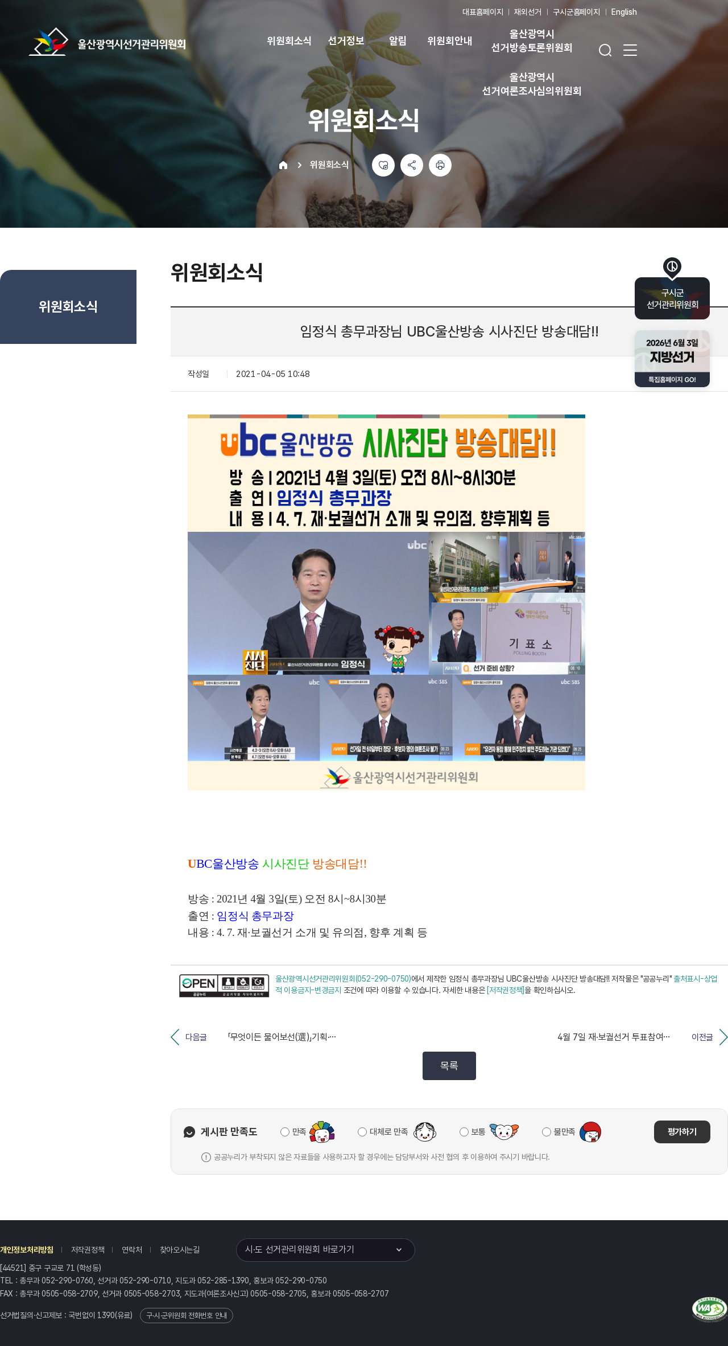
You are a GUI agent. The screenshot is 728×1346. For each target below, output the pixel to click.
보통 (478, 1132)
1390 (106, 1315)
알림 (398, 41)
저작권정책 (88, 1249)
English (624, 12)
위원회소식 (289, 41)
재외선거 (527, 12)
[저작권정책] (505, 990)
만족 (299, 1132)
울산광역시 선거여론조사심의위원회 (531, 84)
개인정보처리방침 (26, 1249)
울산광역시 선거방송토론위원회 (531, 41)
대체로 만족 (389, 1132)
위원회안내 (449, 41)
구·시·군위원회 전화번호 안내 (186, 1315)
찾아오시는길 (180, 1249)
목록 (449, 1066)
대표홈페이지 (482, 12)
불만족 (565, 1132)
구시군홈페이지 (576, 12)
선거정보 (346, 41)
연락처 (132, 1249)
